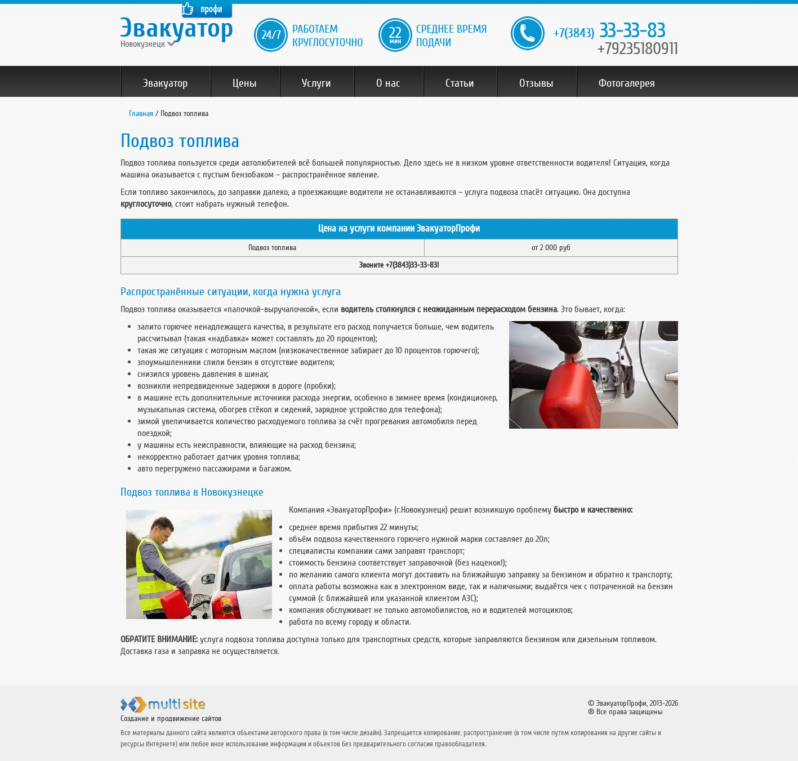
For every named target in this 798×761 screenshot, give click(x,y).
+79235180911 (638, 49)
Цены (245, 83)
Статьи (459, 83)
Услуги (316, 83)
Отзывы (536, 83)
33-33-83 (610, 31)
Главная (141, 113)
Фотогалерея (627, 83)
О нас (388, 83)
